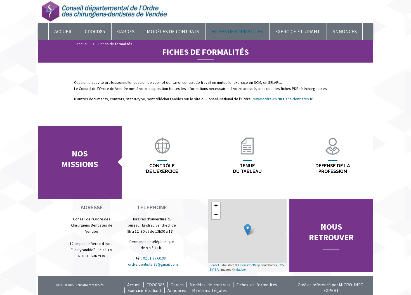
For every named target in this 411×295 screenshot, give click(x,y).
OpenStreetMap (249, 265)
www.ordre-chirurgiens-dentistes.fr (283, 98)
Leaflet (214, 265)
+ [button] (216, 206)
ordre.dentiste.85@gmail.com (153, 264)
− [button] (216, 215)
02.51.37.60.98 (155, 258)
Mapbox (240, 269)
